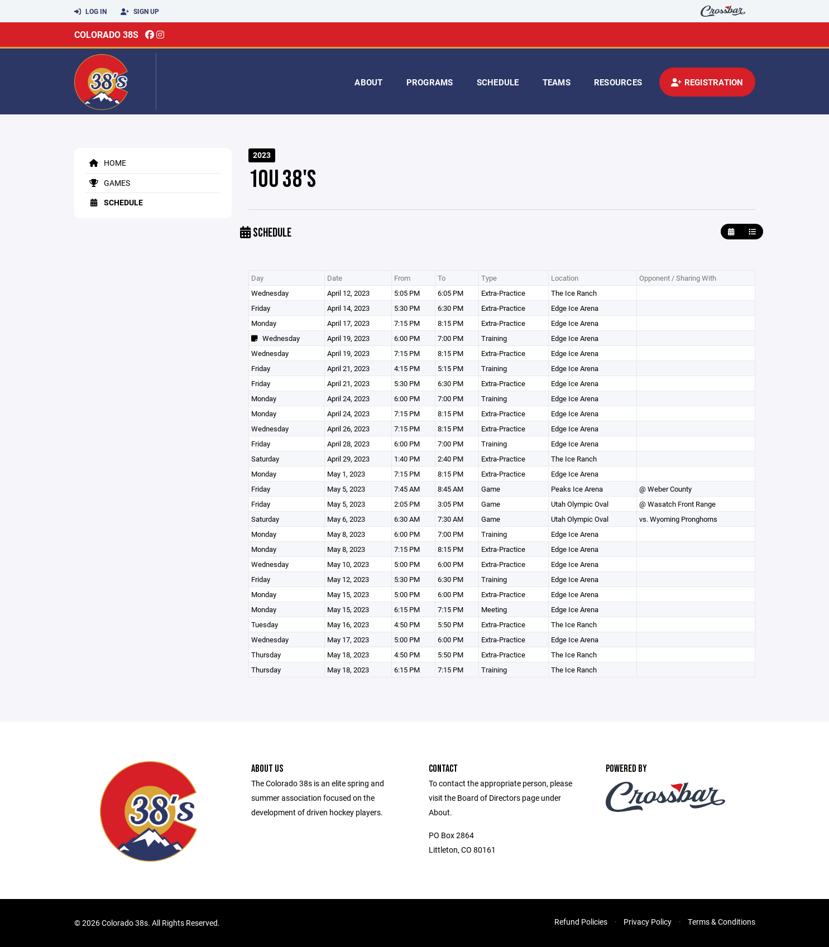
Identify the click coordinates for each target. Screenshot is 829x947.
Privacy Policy (648, 921)
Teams (557, 82)
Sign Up (140, 12)
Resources (618, 82)
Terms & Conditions (721, 921)
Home (105, 162)
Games (107, 182)
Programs (429, 82)
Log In (90, 12)
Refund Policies (580, 921)
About (368, 82)
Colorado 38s (106, 34)
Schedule (498, 82)
